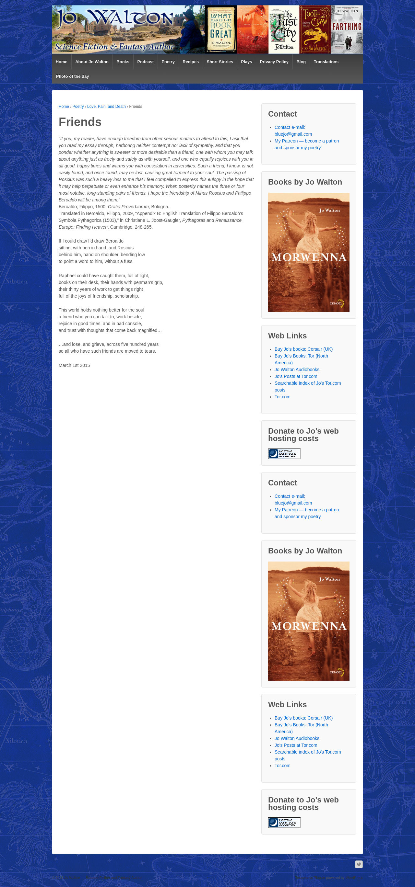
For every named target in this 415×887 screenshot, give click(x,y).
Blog (301, 61)
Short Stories (220, 61)
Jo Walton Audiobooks (297, 369)
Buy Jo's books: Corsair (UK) (304, 349)
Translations (326, 61)
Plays (246, 61)
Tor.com (282, 396)
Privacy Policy (274, 61)
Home (61, 61)
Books (122, 61)
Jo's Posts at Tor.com (296, 376)
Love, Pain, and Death (106, 106)
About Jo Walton (92, 61)
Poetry (167, 61)
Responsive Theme (309, 878)
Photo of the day (72, 76)
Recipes (191, 61)
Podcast (145, 61)
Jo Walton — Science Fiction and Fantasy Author (103, 878)
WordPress (354, 878)
